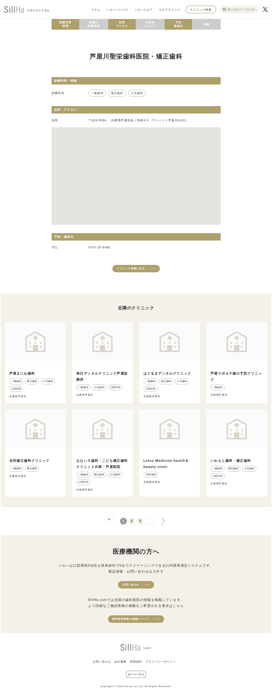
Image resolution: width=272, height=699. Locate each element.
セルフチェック (169, 9)
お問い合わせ (130, 584)
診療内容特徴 (65, 24)
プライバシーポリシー (160, 661)
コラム (95, 9)
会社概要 (120, 661)
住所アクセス (122, 24)
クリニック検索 (201, 9)
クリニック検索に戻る (131, 268)
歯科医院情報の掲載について (130, 618)
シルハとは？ (143, 9)
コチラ (158, 571)
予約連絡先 (178, 24)
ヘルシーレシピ (117, 9)
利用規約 (136, 661)
